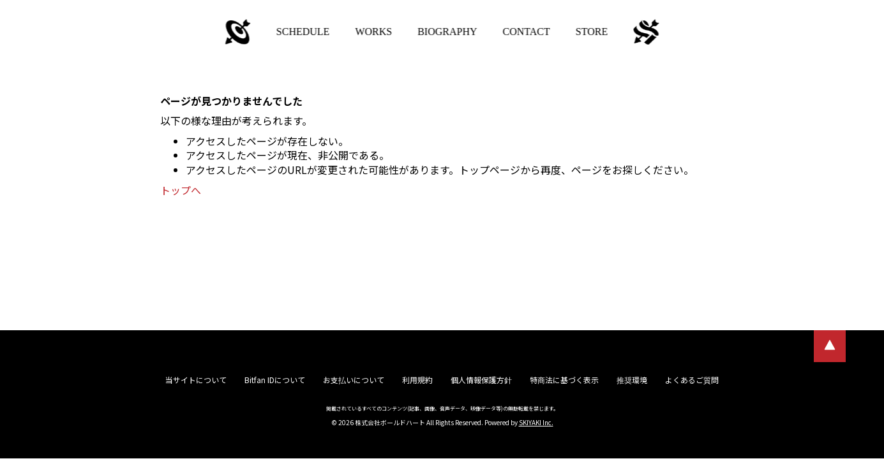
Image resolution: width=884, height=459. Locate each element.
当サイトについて (196, 379)
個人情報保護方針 (481, 379)
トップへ (180, 190)
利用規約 (417, 379)
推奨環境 (632, 379)
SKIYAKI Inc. (536, 422)
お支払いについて (353, 379)
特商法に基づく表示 (564, 379)
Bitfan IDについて (274, 379)
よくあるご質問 (692, 379)
